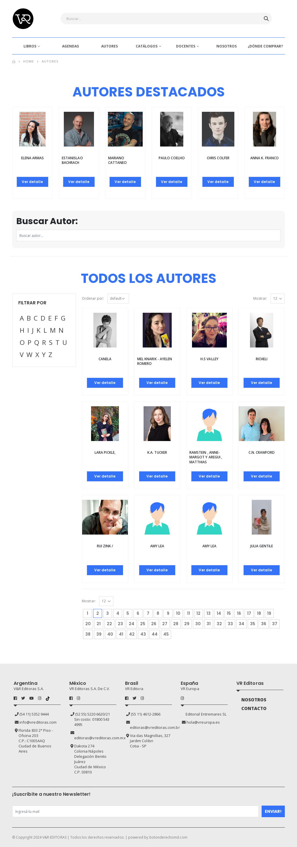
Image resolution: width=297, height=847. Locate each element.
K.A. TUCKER (157, 452)
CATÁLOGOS (146, 46)
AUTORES (109, 46)
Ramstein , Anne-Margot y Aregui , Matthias (205, 457)
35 (252, 624)
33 (230, 624)
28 (175, 624)
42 (132, 634)
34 (241, 624)
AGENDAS (70, 46)
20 (88, 624)
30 (198, 624)
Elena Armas (32, 158)
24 (131, 624)
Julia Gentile (261, 546)
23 (120, 624)
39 (99, 634)
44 (154, 634)
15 (229, 613)
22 (109, 624)
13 (209, 613)
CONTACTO (254, 708)
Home (28, 61)
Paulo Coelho (172, 158)
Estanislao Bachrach (72, 160)
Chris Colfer (218, 158)
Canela (105, 358)
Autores (50, 61)
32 (219, 624)
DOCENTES (185, 46)
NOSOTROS (226, 46)
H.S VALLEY (209, 358)
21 (99, 624)
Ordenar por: (93, 298)
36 (263, 624)
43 (143, 634)
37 (274, 624)
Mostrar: (260, 298)
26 (153, 624)
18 (259, 613)
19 (269, 613)
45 (166, 634)
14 (219, 613)
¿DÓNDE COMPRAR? (265, 46)
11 (188, 613)
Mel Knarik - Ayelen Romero (154, 361)
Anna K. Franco (264, 158)
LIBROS (29, 46)
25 (142, 624)
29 (186, 624)
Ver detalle (32, 181)
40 (110, 634)
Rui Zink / (105, 546)
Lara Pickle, (105, 452)
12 (198, 613)
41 (121, 634)
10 (178, 613)
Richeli (261, 358)
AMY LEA (157, 546)
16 (239, 613)
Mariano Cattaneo (117, 160)
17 (249, 613)
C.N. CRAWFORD (262, 452)
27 (164, 624)
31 (209, 624)
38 (87, 634)
